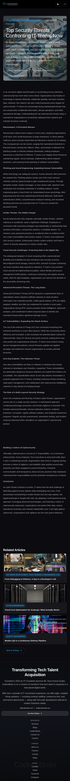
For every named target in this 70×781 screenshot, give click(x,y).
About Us (35, 747)
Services (35, 724)
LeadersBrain (35, 731)
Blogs (35, 727)
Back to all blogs (14, 650)
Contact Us (35, 735)
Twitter (35, 770)
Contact (35, 754)
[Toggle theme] (58, 4)
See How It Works (35, 713)
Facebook (35, 774)
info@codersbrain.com (43, 708)
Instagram (35, 777)
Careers (35, 738)
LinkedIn (35, 767)
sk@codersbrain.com (26, 708)
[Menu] (64, 4)
